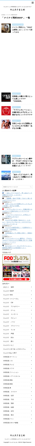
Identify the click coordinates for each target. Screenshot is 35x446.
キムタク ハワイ (9, 322)
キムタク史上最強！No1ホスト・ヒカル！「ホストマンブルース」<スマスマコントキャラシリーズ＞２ (17, 222)
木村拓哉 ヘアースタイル (11, 376)
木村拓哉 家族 (8, 380)
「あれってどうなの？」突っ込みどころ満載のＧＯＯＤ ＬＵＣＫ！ (22, 177)
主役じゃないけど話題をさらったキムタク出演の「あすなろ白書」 (22, 126)
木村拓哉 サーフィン (10, 357)
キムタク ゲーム (9, 310)
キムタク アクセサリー (11, 306)
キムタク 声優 (8, 333)
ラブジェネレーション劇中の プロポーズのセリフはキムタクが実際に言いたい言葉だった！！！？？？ (17, 240)
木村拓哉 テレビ (8, 364)
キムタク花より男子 (10, 353)
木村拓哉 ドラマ (8, 368)
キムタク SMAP (8, 291)
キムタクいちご (8, 345)
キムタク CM (8, 302)
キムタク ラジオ (9, 329)
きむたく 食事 (8, 287)
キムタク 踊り (8, 341)
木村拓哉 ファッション (11, 372)
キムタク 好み (8, 337)
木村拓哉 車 (7, 388)
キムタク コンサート (10, 314)
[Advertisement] (17, 64)
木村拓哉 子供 (8, 399)
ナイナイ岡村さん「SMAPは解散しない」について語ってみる (22, 29)
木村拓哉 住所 (8, 395)
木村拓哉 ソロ (8, 360)
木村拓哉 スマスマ (10, 391)
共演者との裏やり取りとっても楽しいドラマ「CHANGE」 (22, 98)
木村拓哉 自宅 (8, 411)
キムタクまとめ (17, 9)
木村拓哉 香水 (8, 415)
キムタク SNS (8, 295)
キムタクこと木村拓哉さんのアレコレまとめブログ (17, 439)
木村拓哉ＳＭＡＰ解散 (10, 422)
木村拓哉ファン (8, 419)
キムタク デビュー (10, 318)
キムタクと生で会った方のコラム (14, 349)
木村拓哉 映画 (8, 384)
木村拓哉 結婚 (8, 407)
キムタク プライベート (11, 326)
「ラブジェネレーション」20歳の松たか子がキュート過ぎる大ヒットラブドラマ (22, 112)
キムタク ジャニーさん (11, 298)
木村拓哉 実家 (8, 403)
